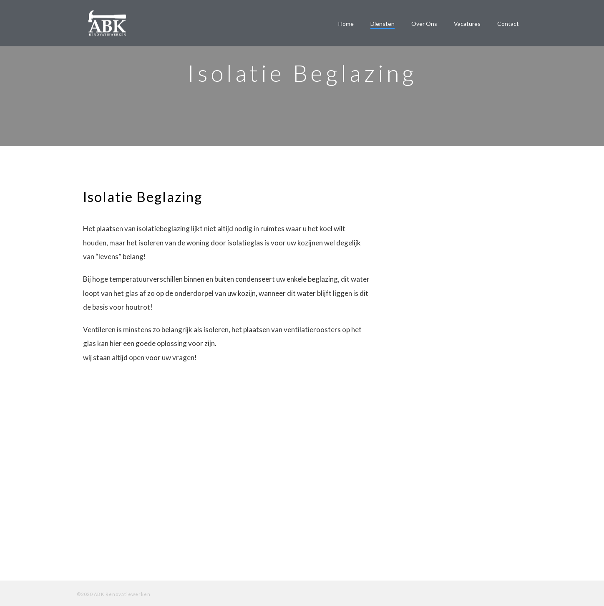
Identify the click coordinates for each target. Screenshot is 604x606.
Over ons (424, 23)
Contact (508, 23)
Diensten (382, 23)
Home (346, 23)
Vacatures (467, 23)
